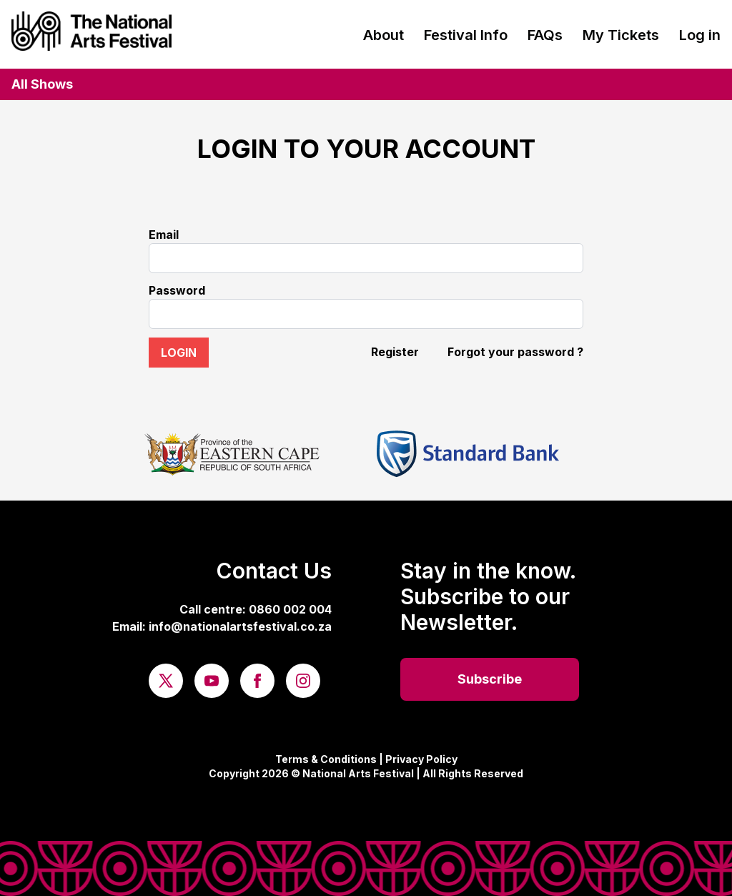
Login (179, 352)
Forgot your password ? (515, 352)
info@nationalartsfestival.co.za (240, 626)
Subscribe (490, 678)
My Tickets (621, 35)
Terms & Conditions (326, 759)
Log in (700, 35)
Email (164, 234)
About (383, 35)
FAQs (545, 35)
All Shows (42, 84)
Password (177, 290)
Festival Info (466, 35)
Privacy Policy (421, 759)
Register (395, 352)
